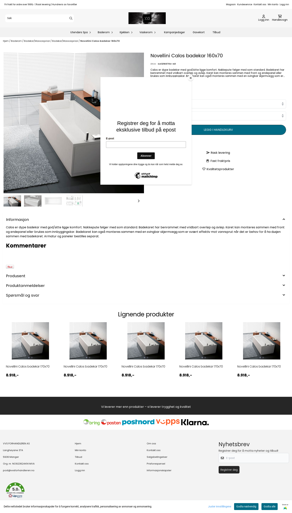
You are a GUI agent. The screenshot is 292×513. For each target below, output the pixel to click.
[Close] (190, 78)
